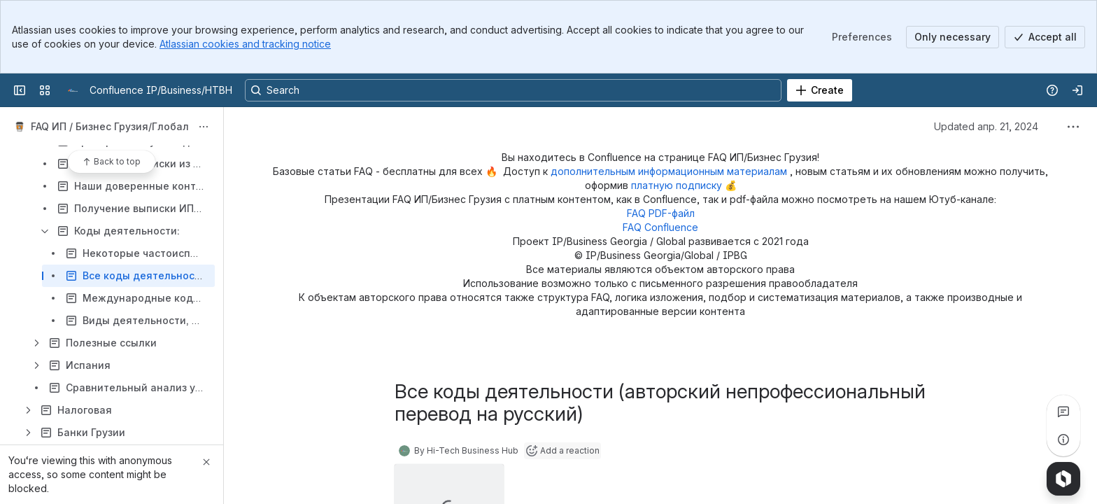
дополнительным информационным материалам (670, 171)
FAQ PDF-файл (661, 213)
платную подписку (678, 185)
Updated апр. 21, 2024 (986, 126)
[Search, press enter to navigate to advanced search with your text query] (513, 90)
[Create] (819, 90)
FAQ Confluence (660, 227)
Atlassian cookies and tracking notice (245, 44)
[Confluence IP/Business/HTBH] (73, 90)
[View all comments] (1063, 411)
